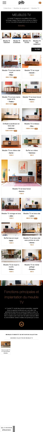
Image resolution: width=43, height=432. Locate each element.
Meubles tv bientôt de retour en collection (21, 334)
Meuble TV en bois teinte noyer (11, 73)
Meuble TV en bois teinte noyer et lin (11, 99)
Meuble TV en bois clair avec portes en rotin (32, 241)
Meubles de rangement (21, 8)
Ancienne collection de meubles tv (21, 338)
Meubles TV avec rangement (37, 42)
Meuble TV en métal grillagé (32, 267)
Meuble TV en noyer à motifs (11, 267)
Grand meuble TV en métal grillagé (5, 352)
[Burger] (4, 2)
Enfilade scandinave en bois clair (11, 126)
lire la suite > (21, 25)
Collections (7, 8)
